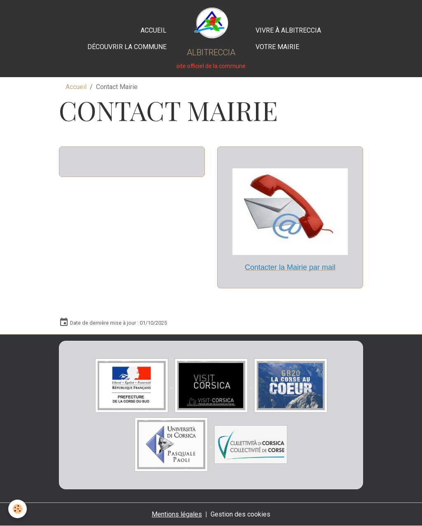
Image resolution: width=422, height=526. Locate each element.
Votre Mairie (277, 47)
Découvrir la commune (126, 47)
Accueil (153, 30)
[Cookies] (17, 509)
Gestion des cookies (240, 514)
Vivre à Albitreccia (288, 30)
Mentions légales (177, 514)
